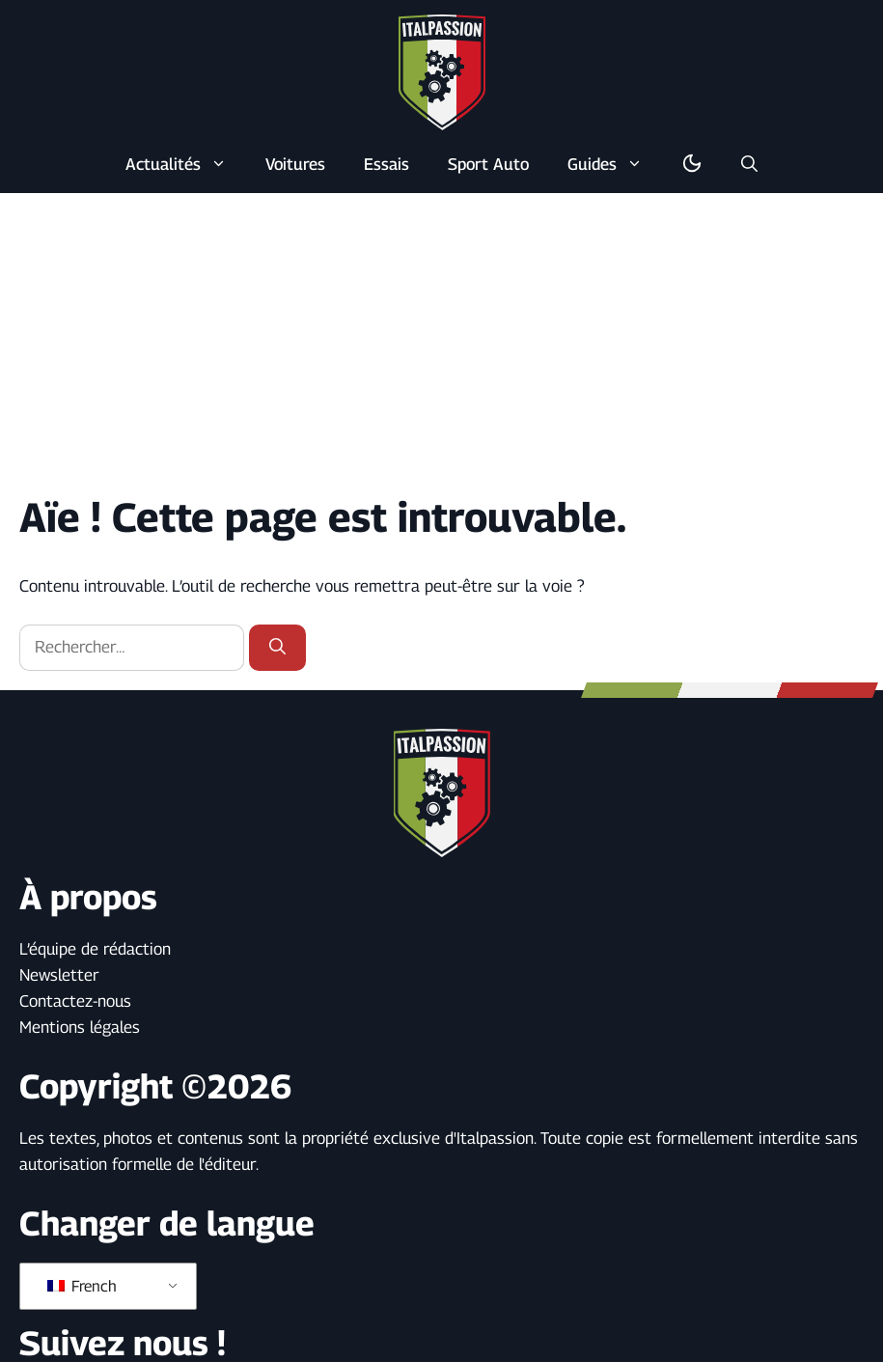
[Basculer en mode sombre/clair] (692, 164)
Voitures (295, 164)
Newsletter (59, 975)
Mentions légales (79, 1027)
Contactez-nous (75, 1001)
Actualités (185, 164)
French (82, 1286)
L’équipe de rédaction (95, 949)
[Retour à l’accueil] (442, 71)
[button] (749, 164)
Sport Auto (488, 164)
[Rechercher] (277, 648)
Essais (386, 164)
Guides (614, 164)
